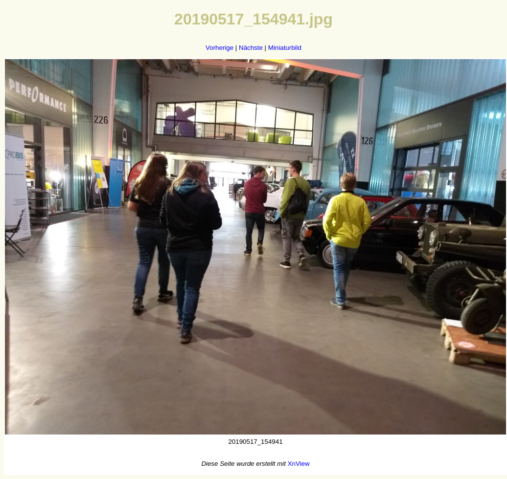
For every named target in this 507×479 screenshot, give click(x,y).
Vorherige (219, 47)
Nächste (251, 47)
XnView (299, 463)
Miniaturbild (284, 47)
